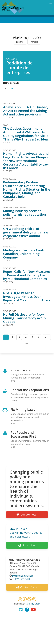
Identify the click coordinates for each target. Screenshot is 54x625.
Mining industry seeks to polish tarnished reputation (24, 213)
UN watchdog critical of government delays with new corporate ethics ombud (25, 232)
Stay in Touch (18, 529)
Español (20, 41)
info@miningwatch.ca (22, 575)
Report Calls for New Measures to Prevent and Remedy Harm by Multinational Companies (27, 275)
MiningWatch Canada (26, 559)
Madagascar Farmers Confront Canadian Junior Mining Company (26, 253)
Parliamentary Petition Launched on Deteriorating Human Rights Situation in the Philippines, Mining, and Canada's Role (26, 189)
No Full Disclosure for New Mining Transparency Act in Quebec (24, 318)
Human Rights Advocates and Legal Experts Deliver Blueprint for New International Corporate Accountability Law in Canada (27, 160)
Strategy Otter (33, 603)
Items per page (11, 82)
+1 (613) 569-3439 (21, 579)
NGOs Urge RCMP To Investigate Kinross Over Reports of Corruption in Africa (26, 296)
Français (34, 41)
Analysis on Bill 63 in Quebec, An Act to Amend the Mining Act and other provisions (25, 110)
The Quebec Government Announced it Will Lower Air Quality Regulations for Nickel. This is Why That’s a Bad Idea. (26, 133)
